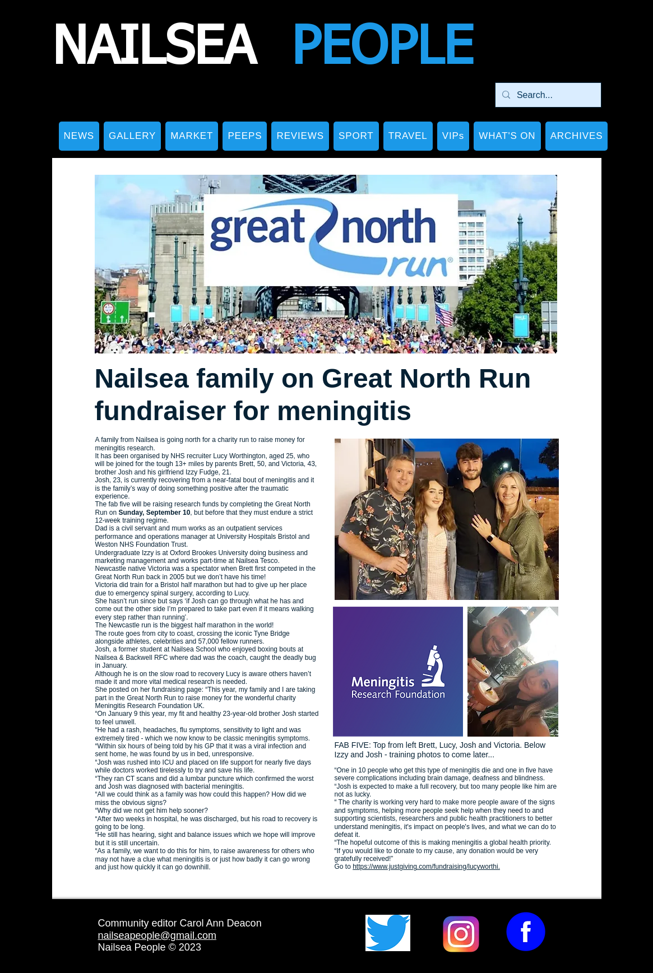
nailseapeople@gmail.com (157, 935)
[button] (132, 136)
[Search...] (547, 95)
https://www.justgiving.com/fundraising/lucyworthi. (426, 866)
